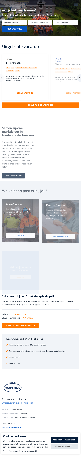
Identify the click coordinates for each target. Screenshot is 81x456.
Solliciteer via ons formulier (20, 326)
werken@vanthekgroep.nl (25, 418)
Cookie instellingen (64, 447)
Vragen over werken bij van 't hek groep (17, 404)
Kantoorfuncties (60, 242)
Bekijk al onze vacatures (40, 105)
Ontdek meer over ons (13, 182)
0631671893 (28, 318)
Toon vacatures (14, 29)
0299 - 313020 (17, 411)
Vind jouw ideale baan (10, 428)
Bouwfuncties (20, 242)
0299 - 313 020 (21, 315)
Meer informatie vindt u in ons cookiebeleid (20, 451)
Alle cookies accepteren (64, 440)
